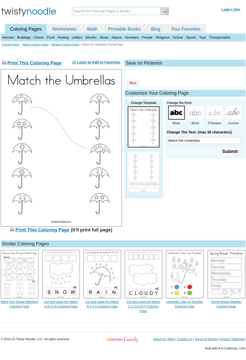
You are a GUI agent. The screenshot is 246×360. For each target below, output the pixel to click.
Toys (202, 37)
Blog (155, 29)
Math (92, 29)
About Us (159, 339)
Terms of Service (206, 339)
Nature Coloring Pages (35, 44)
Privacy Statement (232, 339)
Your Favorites (185, 29)
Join (236, 9)
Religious (162, 37)
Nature (117, 37)
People (147, 37)
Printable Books (124, 29)
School (178, 37)
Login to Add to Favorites (98, 62)
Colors (39, 37)
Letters (77, 37)
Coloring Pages (26, 29)
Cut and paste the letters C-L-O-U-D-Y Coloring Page (143, 306)
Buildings (24, 37)
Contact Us (184, 339)
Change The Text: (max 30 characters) (199, 132)
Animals (8, 37)
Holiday (63, 37)
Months (91, 37)
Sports (191, 37)
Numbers (132, 37)
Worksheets (64, 29)
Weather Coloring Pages (66, 44)
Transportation (220, 37)
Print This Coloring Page (34, 63)
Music (104, 37)
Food (51, 37)
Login (226, 9)
